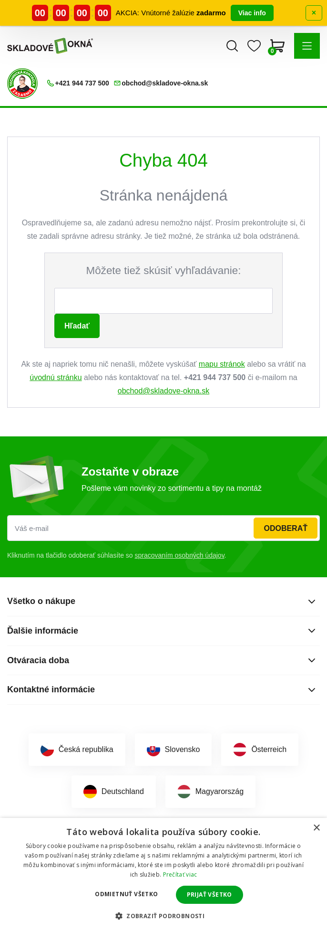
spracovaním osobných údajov (180, 555)
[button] (307, 46)
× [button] (316, 828)
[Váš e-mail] (163, 528)
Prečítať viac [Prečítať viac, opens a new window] (180, 874)
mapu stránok (222, 364)
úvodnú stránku (56, 377)
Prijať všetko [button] (209, 894)
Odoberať (285, 528)
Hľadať (77, 326)
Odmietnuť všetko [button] (126, 894)
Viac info (252, 13)
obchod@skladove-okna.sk (163, 391)
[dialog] (163, 875)
